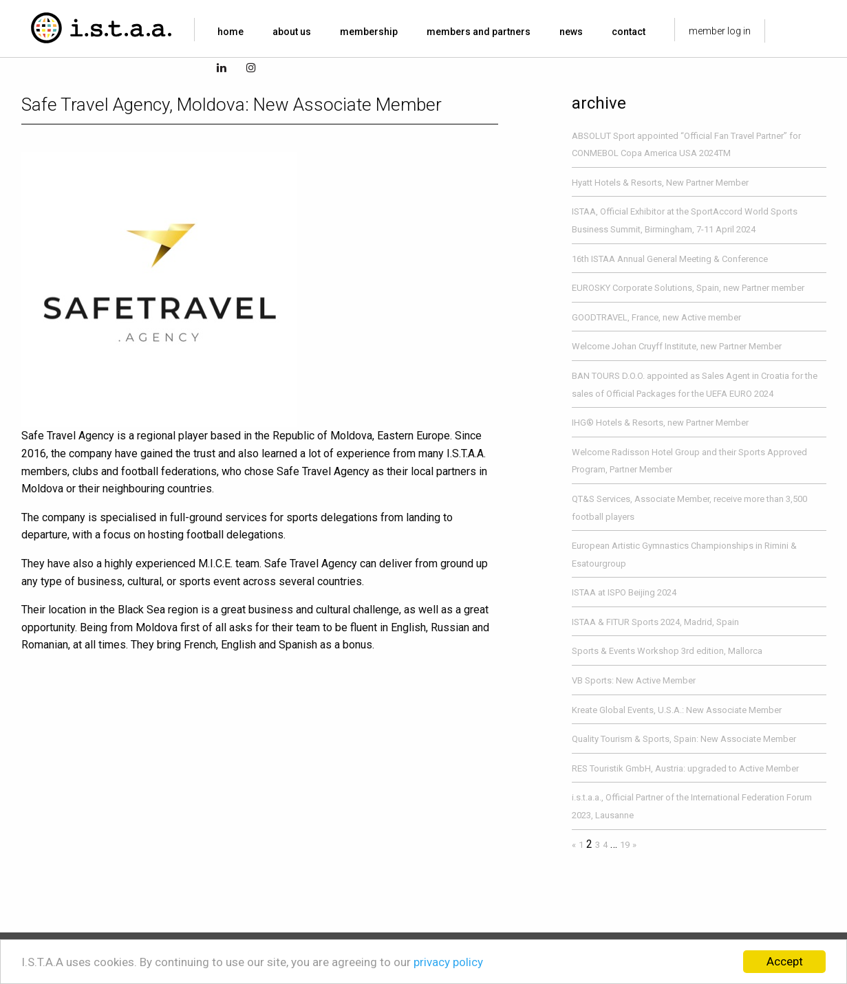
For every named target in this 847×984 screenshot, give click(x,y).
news (571, 31)
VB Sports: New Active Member (634, 680)
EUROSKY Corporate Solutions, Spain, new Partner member (688, 288)
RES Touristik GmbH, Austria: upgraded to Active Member (685, 768)
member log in (720, 30)
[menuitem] (233, 31)
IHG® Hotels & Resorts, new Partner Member (660, 422)
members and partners (478, 31)
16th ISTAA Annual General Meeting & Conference (670, 259)
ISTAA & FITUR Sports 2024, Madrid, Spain (655, 622)
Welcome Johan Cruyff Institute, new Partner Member (677, 346)
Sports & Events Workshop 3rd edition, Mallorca (667, 651)
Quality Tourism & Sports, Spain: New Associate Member (684, 739)
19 (625, 845)
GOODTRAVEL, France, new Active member (656, 317)
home (230, 31)
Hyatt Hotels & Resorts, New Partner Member (660, 182)
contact (628, 31)
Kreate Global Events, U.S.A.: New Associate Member (677, 710)
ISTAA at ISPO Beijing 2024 (624, 592)
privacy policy (448, 962)
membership (369, 31)
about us (291, 31)
